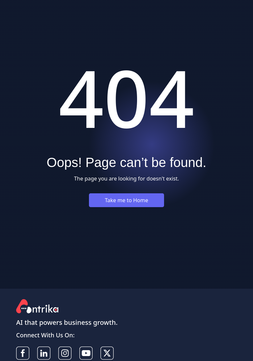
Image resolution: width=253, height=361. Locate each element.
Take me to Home (126, 200)
